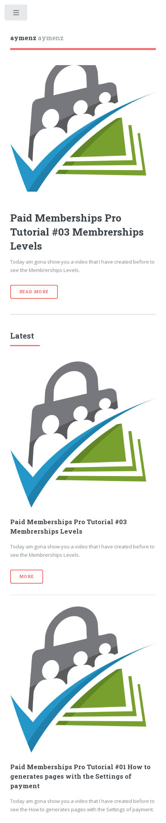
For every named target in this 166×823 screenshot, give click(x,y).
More (26, 576)
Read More (34, 291)
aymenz (37, 38)
